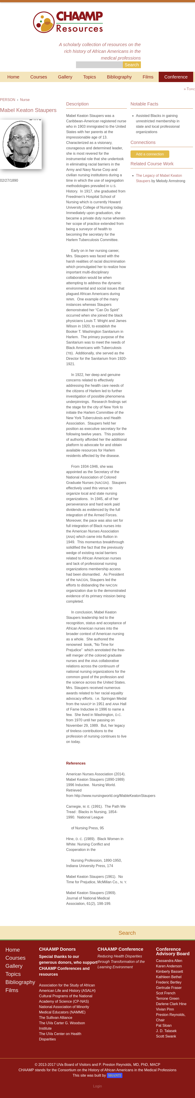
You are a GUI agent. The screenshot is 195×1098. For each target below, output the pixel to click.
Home (13, 76)
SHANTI (114, 1075)
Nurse (25, 100)
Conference (176, 76)
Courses (38, 76)
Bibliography (119, 76)
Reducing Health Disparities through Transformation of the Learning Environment (121, 961)
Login (97, 1086)
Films (148, 76)
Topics (89, 76)
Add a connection (150, 154)
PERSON (7, 100)
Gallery (65, 76)
